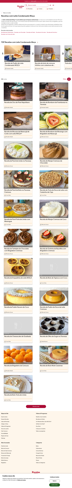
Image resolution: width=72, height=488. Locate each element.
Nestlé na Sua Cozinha (41, 416)
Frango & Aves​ (39, 453)
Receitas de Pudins (31, 32)
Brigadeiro (3, 462)
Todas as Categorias (40, 462)
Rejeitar (54, 480)
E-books (50, 9)
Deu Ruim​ (38, 426)
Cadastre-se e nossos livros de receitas (36, 1)
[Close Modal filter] (69, 79)
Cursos (39, 9)
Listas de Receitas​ (5, 421)
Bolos (37, 446)
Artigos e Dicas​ (4, 424)
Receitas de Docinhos (52, 32)
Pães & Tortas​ (39, 458)
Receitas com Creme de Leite (8, 34)
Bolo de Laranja (4, 458)
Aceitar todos (55, 484)
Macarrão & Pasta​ (40, 455)
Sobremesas (39, 448)
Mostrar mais (36, 406)
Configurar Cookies (54, 477)
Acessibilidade (4, 433)
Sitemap (3, 438)
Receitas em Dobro (40, 419)
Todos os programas (40, 431)
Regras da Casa (4, 435)
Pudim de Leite (4, 446)
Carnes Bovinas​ (39, 450)
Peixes (37, 460)
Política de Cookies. (21, 480)
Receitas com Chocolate (20, 32)
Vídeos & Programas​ (5, 426)
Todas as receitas (7, 12)
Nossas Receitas (5, 419)
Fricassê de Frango (5, 455)
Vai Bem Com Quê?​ (40, 424)
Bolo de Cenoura (5, 448)
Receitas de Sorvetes (41, 32)
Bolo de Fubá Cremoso (6, 450)
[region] (36, 481)
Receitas (29, 9)
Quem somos (4, 416)
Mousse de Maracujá (6, 453)
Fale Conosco (4, 431)
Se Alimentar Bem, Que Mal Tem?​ (43, 421)
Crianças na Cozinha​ (40, 428)
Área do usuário (5, 428)
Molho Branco (4, 460)
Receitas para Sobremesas (7, 32)
